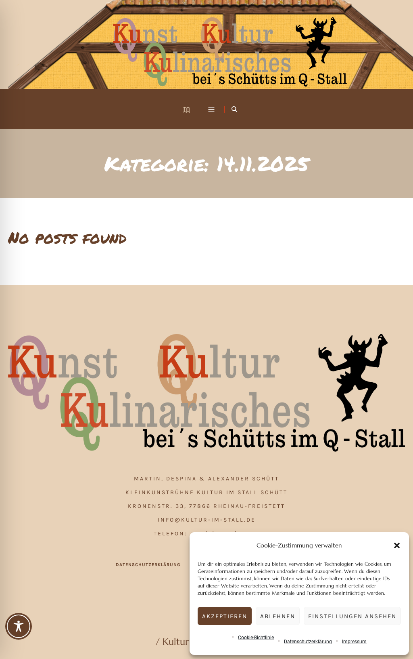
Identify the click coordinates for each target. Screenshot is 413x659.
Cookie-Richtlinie (256, 637)
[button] (397, 545)
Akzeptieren (224, 616)
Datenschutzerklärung (308, 641)
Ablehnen (277, 616)
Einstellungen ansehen (352, 616)
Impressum (354, 641)
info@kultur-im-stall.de (207, 519)
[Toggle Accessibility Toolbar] (18, 626)
